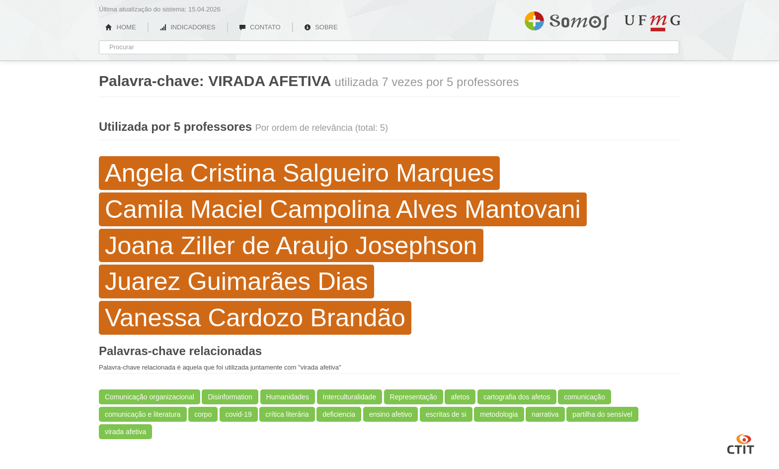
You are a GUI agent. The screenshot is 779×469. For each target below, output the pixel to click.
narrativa (545, 414)
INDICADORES (187, 27)
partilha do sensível (602, 414)
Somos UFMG (567, 19)
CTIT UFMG (740, 442)
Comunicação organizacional (149, 397)
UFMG (652, 23)
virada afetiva (125, 432)
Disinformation (230, 397)
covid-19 (239, 414)
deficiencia (338, 414)
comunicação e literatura (143, 414)
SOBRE (321, 27)
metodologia (499, 414)
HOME (120, 27)
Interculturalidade (349, 397)
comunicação (584, 397)
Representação (413, 397)
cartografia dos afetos (516, 397)
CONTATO (260, 27)
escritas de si (446, 414)
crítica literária (287, 414)
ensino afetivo (390, 414)
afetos (460, 397)
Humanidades (287, 397)
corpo (203, 414)
